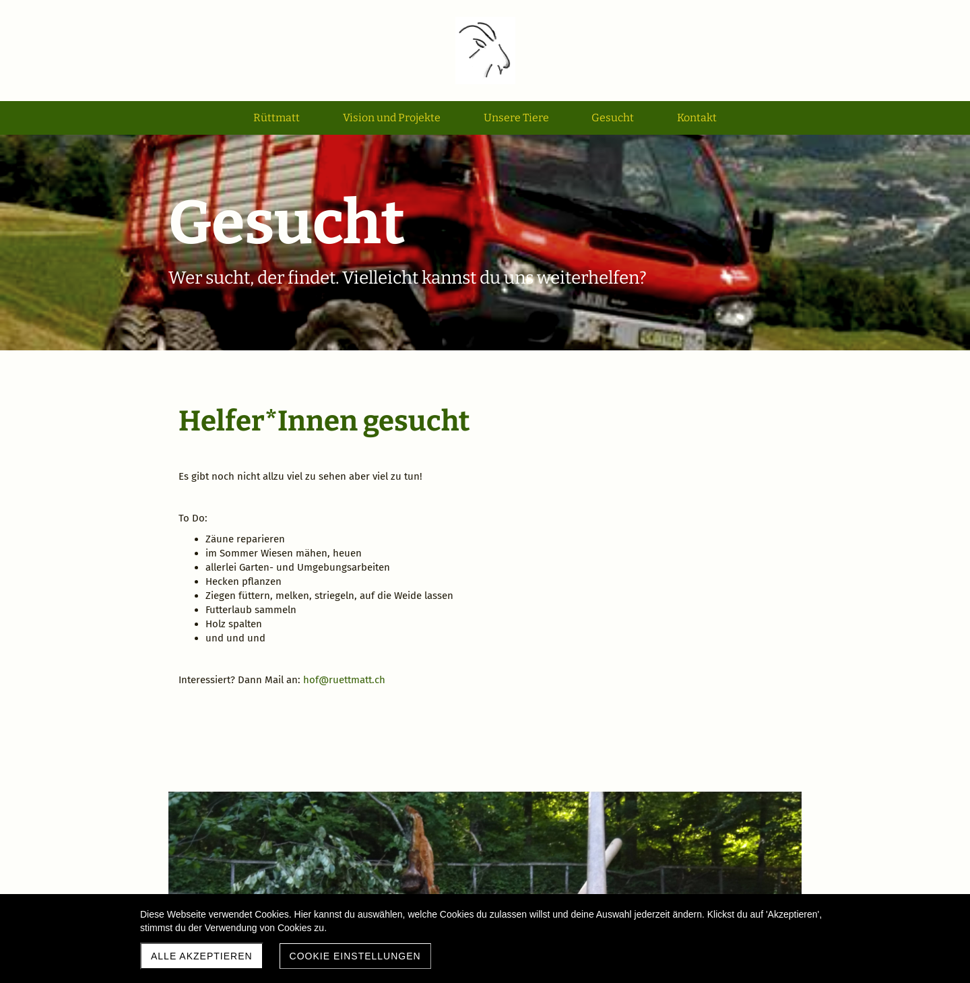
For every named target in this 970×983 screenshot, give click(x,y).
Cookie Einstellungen (355, 956)
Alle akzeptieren (202, 956)
